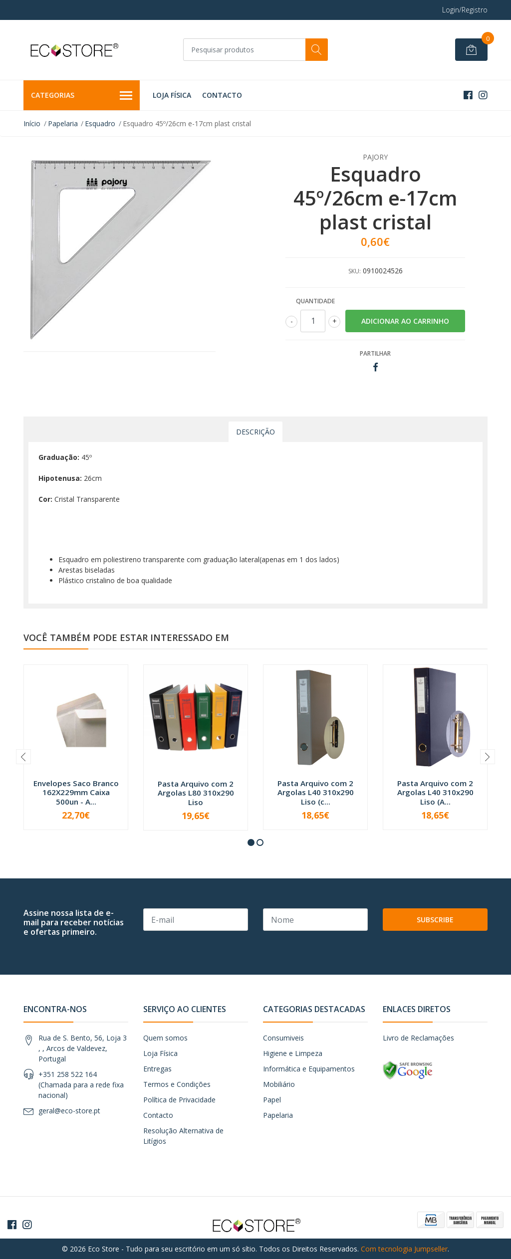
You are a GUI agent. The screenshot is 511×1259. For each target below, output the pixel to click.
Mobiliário (279, 1084)
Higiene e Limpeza (292, 1053)
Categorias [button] (81, 95)
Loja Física (172, 95)
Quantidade (315, 301)
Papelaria (63, 123)
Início (31, 123)
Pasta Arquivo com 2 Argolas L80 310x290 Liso (196, 793)
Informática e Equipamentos (309, 1068)
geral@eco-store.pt (69, 1110)
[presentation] (23, 756)
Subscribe (435, 919)
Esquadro (100, 123)
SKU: (354, 271)
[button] (251, 842)
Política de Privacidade (179, 1099)
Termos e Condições (177, 1084)
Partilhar (375, 353)
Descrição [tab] (255, 431)
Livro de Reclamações (418, 1038)
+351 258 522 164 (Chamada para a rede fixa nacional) (81, 1084)
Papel (272, 1099)
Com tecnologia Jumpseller (404, 1249)
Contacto (222, 95)
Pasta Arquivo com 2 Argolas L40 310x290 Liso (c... (315, 792)
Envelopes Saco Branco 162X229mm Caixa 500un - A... (76, 792)
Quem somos (165, 1038)
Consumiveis (283, 1038)
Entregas (157, 1068)
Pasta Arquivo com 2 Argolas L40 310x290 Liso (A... (435, 792)
